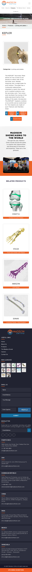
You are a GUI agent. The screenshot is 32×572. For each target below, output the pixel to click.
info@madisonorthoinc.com (9, 450)
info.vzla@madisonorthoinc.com (11, 557)
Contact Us (15, 11)
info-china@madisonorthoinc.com (11, 503)
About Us (7, 8)
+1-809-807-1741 (6, 484)
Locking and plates (20, 25)
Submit (16, 415)
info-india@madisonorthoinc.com (11, 520)
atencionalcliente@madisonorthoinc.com (13, 487)
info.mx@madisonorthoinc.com (10, 537)
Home (2, 8)
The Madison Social (21, 8)
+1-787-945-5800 (6, 448)
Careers (29, 8)
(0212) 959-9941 (6, 554)
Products (13, 8)
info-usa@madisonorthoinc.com (11, 466)
